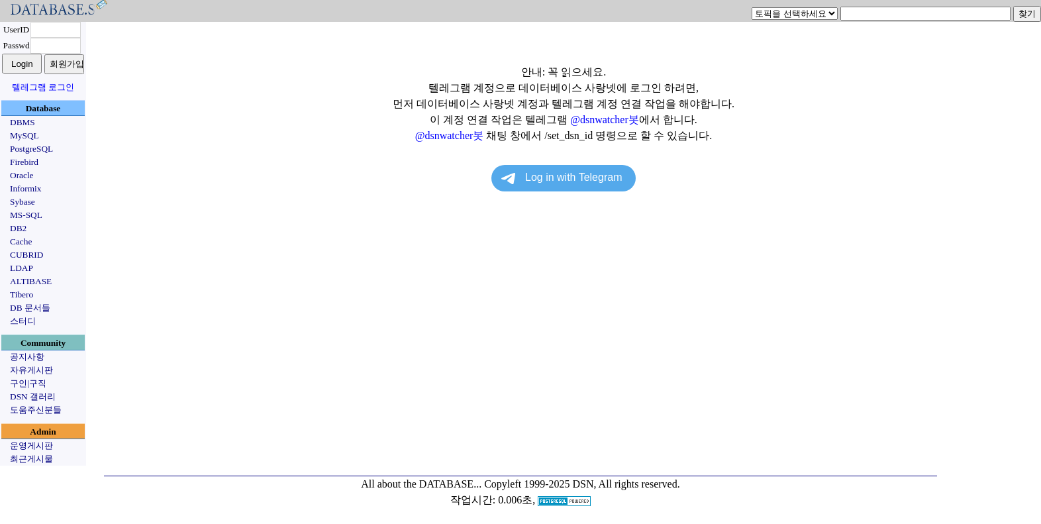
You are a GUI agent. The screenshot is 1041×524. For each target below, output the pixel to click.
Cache (21, 241)
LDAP (21, 268)
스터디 (23, 321)
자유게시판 (31, 370)
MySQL (24, 135)
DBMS (22, 122)
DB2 (18, 228)
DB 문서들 (30, 308)
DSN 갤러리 (33, 396)
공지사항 (27, 357)
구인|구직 (28, 383)
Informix (25, 188)
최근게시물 (31, 459)
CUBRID (26, 255)
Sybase (22, 202)
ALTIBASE (31, 281)
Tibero (21, 294)
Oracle (22, 175)
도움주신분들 (36, 410)
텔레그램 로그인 (43, 87)
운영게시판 (31, 445)
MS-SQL (26, 215)
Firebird (24, 162)
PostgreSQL (31, 149)
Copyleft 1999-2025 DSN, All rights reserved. (582, 484)
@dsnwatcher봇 (604, 119)
